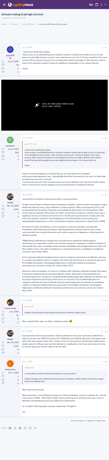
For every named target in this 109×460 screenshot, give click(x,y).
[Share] (102, 47)
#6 (106, 362)
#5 (106, 331)
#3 (106, 195)
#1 (106, 48)
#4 (106, 300)
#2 (106, 138)
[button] (4, 4)
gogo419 (7, 18)
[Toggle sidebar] (101, 5)
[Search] (105, 4)
